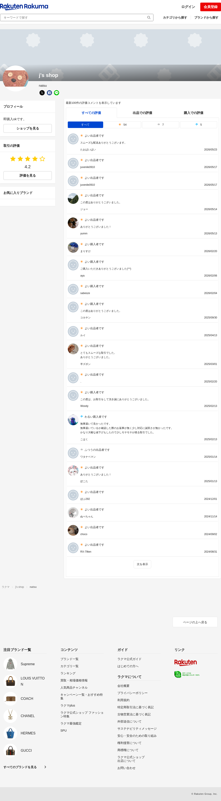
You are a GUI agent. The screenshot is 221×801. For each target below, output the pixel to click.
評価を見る (28, 175)
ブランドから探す (206, 17)
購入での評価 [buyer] (193, 113)
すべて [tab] (85, 124)
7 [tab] (160, 124)
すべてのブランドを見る (20, 767)
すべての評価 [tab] (91, 113)
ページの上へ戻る (195, 622)
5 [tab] (198, 124)
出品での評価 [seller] (142, 113)
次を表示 (142, 564)
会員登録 (211, 7)
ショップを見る (27, 128)
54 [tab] (122, 124)
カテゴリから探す (175, 17)
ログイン (188, 7)
